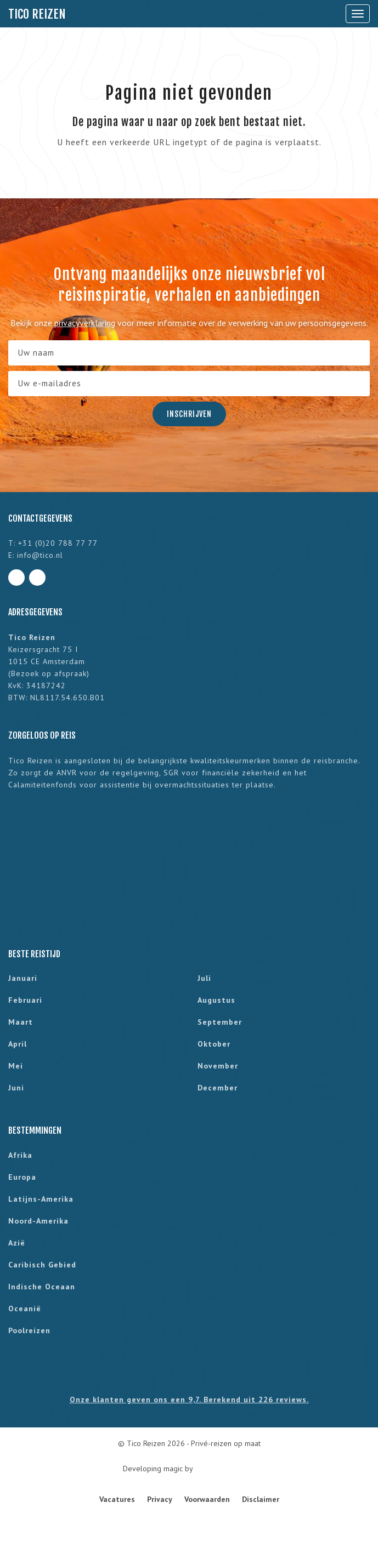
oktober (214, 1044)
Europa (22, 1177)
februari (25, 1000)
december (218, 1088)
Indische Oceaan (41, 1287)
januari (22, 978)
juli (204, 978)
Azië (16, 1243)
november (218, 1066)
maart (20, 1022)
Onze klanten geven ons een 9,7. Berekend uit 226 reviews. (189, 1399)
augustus (216, 1000)
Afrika (20, 1155)
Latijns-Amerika (41, 1199)
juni (16, 1088)
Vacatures (117, 1499)
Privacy (159, 1499)
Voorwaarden (207, 1499)
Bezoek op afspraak (49, 673)
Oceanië (24, 1308)
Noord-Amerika (38, 1221)
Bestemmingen (34, 1130)
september (220, 1022)
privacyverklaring (84, 322)
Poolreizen (29, 1330)
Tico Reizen (37, 14)
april (17, 1044)
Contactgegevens (40, 518)
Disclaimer (260, 1499)
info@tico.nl (40, 555)
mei (15, 1066)
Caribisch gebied (42, 1265)
